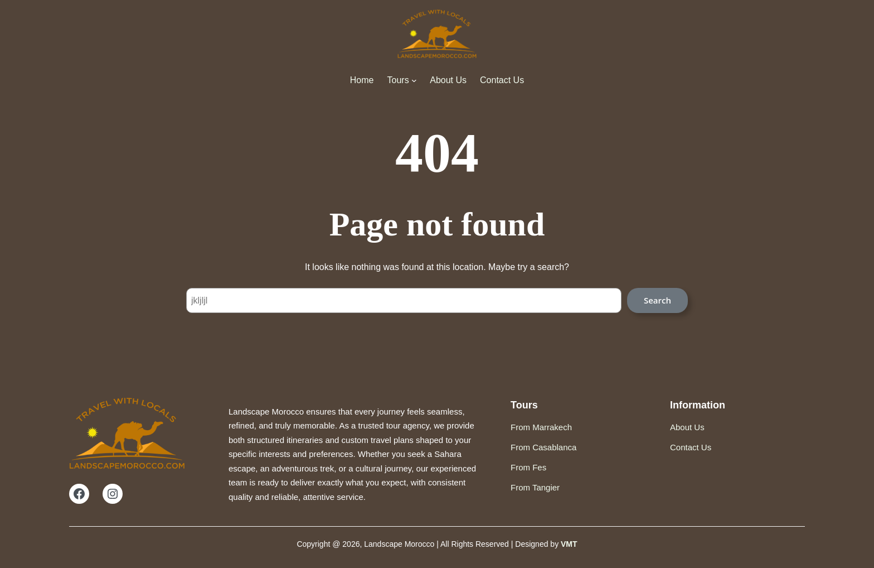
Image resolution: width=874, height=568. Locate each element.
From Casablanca (543, 447)
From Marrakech (541, 427)
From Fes (528, 467)
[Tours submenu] (414, 80)
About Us (687, 427)
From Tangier (535, 487)
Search (657, 300)
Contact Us (690, 447)
